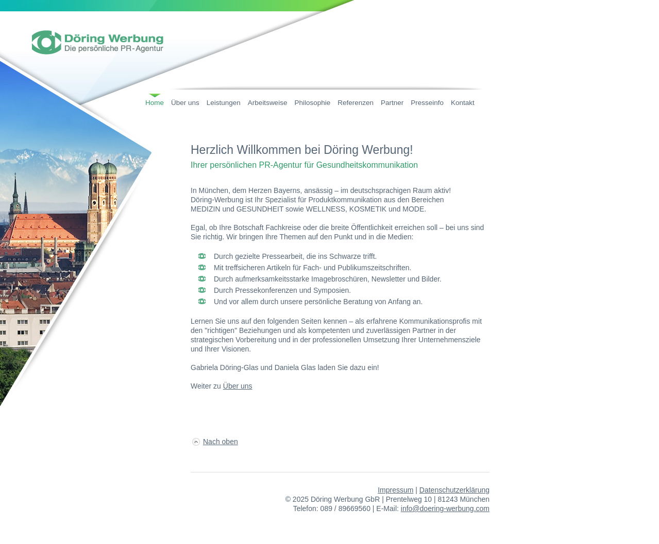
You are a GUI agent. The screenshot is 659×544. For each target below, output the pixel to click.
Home (154, 103)
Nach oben (220, 441)
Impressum (395, 490)
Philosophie (312, 103)
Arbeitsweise (268, 103)
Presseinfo (427, 103)
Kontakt (463, 103)
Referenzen (355, 103)
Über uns (185, 103)
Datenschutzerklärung (454, 490)
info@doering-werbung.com (445, 508)
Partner (392, 103)
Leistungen (224, 103)
